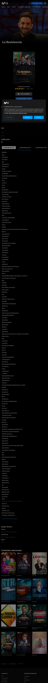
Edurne (3, 273)
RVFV (3, 215)
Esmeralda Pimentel (6, 213)
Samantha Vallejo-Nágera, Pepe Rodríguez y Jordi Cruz (14, 275)
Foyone (3, 261)
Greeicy (4, 168)
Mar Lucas (4, 503)
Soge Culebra (5, 464)
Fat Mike (4, 226)
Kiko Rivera (4, 292)
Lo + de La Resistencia (22, 627)
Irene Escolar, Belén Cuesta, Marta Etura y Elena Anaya (15, 229)
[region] (24, 111)
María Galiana (5, 189)
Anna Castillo (5, 487)
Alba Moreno (5, 306)
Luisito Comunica (6, 471)
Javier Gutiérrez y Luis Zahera (9, 278)
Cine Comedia (4, 681)
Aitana (3, 498)
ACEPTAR (39, 117)
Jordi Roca (4, 473)
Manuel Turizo (5, 443)
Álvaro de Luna (5, 489)
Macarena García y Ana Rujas (9, 417)
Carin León (4, 408)
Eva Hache (4, 354)
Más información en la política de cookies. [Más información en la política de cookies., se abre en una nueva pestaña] (18, 113)
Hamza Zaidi (5, 240)
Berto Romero (5, 199)
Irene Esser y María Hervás (8, 299)
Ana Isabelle (5, 247)
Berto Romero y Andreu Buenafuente (10, 431)
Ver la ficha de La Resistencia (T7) (9, 518)
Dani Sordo (4, 285)
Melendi (4, 508)
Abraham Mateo (5, 271)
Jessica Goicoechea (6, 222)
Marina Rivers (5, 310)
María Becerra (5, 166)
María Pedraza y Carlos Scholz (9, 466)
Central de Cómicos (5, 601)
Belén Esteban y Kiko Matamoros (9, 436)
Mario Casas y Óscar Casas (8, 512)
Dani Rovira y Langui (6, 171)
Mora (3, 454)
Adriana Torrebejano (6, 322)
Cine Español (4, 680)
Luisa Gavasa (5, 361)
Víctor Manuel (5, 461)
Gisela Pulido (5, 331)
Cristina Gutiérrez (6, 359)
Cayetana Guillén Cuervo (8, 375)
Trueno (3, 224)
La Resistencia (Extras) (6, 655)
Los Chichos (4, 329)
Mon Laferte (5, 403)
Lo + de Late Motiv (21, 655)
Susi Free (34, 655)
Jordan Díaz (4, 178)
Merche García (5, 410)
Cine (8, 7)
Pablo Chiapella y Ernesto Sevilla (9, 412)
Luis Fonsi (4, 182)
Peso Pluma (4, 426)
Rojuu (3, 280)
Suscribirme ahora (37, 3)
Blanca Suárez (5, 480)
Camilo (3, 187)
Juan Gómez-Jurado (6, 415)
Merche (3, 350)
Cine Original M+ (5, 678)
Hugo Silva (4, 382)
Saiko (3, 338)
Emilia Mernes (5, 438)
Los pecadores (27, 680)
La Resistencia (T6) (24, 147)
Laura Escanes (5, 236)
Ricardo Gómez (5, 447)
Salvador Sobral (5, 482)
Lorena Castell (5, 194)
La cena (25, 678)
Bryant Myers (5, 157)
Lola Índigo (4, 301)
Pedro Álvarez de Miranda (8, 345)
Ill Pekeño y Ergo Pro (6, 196)
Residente (4, 282)
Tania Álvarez (5, 389)
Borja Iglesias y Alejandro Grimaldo (10, 192)
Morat (3, 396)
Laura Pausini (5, 424)
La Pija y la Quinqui (6, 468)
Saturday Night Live (21, 601)
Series (3, 7)
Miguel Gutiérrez (5, 380)
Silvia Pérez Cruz (5, 510)
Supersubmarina (5, 234)
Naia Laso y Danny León (7, 268)
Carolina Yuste (5, 478)
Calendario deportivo (24, 7)
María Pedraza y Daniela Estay (9, 364)
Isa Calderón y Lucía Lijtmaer (8, 450)
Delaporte (4, 326)
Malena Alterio (5, 336)
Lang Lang (4, 254)
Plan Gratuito (37, 7)
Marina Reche (5, 252)
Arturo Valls (4, 159)
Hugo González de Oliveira (8, 315)
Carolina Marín (5, 220)
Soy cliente (24, 94)
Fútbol (14, 7)
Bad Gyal (4, 347)
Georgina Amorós (6, 208)
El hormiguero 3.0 (5, 627)
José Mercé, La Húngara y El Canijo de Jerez (12, 429)
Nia (2, 485)
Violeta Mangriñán (6, 245)
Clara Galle (4, 317)
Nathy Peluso (5, 210)
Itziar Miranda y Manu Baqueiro (9, 303)
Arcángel (4, 419)
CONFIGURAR (9, 117)
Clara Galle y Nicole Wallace (8, 217)
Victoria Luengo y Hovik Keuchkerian (10, 313)
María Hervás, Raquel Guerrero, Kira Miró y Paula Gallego (15, 333)
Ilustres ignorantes (5, 575)
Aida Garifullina (5, 164)
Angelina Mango (5, 203)
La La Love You (5, 366)
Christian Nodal (5, 394)
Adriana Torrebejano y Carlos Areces (10, 266)
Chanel (3, 368)
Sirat (25, 681)
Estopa (3, 406)
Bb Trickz (4, 231)
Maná (3, 154)
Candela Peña (5, 259)
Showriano (34, 601)
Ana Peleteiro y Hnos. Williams (9, 243)
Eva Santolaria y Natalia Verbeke (9, 401)
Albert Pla (4, 422)
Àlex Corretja (5, 324)
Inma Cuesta (5, 440)
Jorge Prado (5, 475)
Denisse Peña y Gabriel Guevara (9, 175)
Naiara (3, 308)
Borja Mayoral (5, 399)
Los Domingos (26, 676)
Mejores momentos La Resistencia (37, 628)
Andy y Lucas (5, 238)
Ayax (3, 294)
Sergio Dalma (5, 392)
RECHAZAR (27, 117)
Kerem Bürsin (5, 319)
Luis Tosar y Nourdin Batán (8, 357)
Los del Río (4, 296)
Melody (3, 459)
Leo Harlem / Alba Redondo (8, 515)
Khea (3, 161)
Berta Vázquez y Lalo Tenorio (8, 287)
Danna (3, 180)
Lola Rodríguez (5, 371)
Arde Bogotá (5, 264)
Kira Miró (4, 387)
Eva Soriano (4, 343)
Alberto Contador (6, 206)
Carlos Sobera (5, 257)
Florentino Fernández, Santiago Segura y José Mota (13, 385)
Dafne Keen (4, 201)
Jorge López (4, 340)
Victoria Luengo (5, 505)
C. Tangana (4, 373)
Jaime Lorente (5, 289)
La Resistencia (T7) (8, 147)
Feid (3, 452)
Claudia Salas (5, 173)
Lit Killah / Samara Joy (7, 433)
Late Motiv (19, 575)
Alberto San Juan (6, 378)
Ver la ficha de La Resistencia (24, 149)
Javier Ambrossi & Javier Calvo (9, 457)
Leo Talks (34, 575)
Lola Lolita (4, 352)
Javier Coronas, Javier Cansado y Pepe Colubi (12, 445)
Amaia (3, 185)
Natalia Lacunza (5, 491)
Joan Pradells (5, 250)
